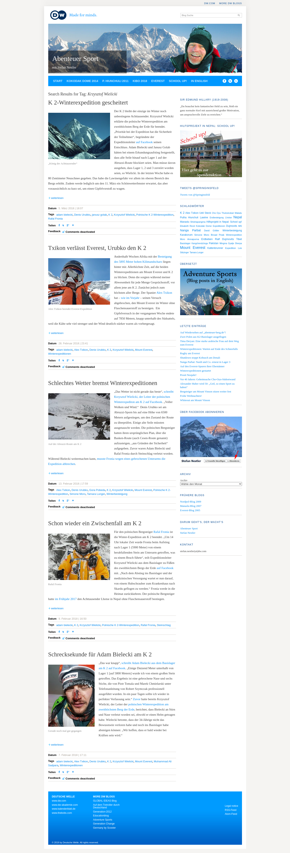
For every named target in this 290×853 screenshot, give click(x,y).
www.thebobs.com (62, 812)
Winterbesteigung (117, 493)
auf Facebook (144, 142)
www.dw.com (59, 800)
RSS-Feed (230, 810)
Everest (158, 81)
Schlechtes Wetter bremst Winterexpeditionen (102, 383)
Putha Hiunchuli (189, 217)
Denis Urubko (82, 214)
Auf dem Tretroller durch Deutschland (106, 806)
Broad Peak (217, 234)
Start (58, 81)
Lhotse (228, 217)
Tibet (239, 239)
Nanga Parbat (190, 230)
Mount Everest (143, 349)
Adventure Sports (102, 819)
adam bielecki (64, 214)
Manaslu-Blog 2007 (191, 505)
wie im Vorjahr (130, 297)
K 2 (110, 214)
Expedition (230, 248)
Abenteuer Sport (75, 58)
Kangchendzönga (199, 243)
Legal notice (231, 805)
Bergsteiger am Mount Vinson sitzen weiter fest (205, 391)
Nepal (238, 217)
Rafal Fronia (55, 218)
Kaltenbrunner (215, 248)
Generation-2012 (102, 811)
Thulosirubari (228, 213)
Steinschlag (164, 625)
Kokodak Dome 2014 (82, 81)
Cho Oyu (216, 213)
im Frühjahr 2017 (65, 599)
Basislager (185, 243)
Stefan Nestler (187, 532)
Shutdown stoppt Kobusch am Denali (200, 357)
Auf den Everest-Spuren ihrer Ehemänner (202, 366)
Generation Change (104, 823)
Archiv (184, 480)
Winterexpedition (234, 235)
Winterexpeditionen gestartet (195, 370)
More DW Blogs (230, 3)
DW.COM (209, 3)
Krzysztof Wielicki (124, 214)
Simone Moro (78, 493)
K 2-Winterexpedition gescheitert (88, 102)
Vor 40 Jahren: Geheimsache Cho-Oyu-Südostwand (207, 379)
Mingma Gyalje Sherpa (231, 243)
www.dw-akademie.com (65, 804)
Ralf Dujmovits (224, 239)
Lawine (204, 217)
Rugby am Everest (190, 353)
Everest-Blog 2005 (190, 510)
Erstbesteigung (217, 217)
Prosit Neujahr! (188, 375)
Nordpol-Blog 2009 (190, 501)
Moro (182, 239)
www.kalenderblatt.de (63, 808)
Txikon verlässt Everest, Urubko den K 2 (97, 248)
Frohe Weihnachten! (191, 395)
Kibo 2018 (140, 81)
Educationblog (101, 815)
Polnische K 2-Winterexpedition (155, 214)
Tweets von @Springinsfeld (195, 194)
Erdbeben (207, 239)
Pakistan (213, 243)
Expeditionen (219, 226)
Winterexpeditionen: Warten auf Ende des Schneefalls (209, 348)
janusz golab (99, 214)
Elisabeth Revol (187, 226)
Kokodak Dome (204, 226)
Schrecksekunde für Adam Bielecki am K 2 (100, 654)
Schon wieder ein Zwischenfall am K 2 (95, 523)
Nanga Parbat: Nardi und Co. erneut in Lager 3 (205, 362)
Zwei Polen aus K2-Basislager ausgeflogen (203, 336)
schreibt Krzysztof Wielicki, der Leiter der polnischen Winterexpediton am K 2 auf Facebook (144, 397)
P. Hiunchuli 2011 (115, 81)
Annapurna (193, 239)
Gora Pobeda (97, 490)
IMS (240, 226)
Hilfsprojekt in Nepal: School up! (224, 221)
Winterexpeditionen (59, 353)
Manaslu (184, 221)
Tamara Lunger (96, 493)
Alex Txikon (164, 292)
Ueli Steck (205, 212)
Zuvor (137, 699)
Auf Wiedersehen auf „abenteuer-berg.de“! (203, 332)
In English (199, 81)
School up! (178, 81)
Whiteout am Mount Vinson (195, 400)
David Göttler (211, 230)
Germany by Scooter (104, 827)
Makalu (238, 213)
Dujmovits (231, 226)
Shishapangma (197, 222)
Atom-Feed (231, 814)
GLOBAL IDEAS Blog (105, 800)
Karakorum (186, 234)
